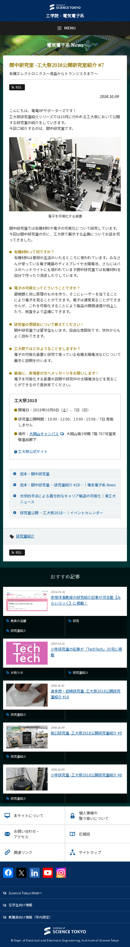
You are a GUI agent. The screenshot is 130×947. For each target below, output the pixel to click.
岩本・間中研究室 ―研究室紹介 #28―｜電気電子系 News (68, 484)
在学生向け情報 (20, 904)
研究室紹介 (25, 535)
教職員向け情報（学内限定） (31, 917)
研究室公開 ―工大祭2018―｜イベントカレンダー (61, 512)
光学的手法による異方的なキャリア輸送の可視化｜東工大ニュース (68, 498)
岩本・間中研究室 (34, 473)
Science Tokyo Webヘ (25, 892)
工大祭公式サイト (33, 451)
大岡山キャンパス (47, 433)
